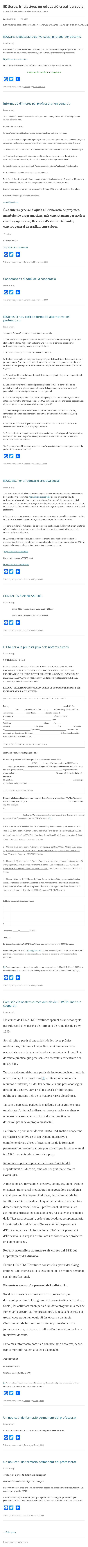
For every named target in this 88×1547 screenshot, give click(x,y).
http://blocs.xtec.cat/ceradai (16, 247)
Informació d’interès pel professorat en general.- (37, 103)
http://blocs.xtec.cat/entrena (15, 59)
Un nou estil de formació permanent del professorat (39, 1417)
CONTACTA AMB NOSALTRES (23, 596)
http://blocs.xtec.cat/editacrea (16, 564)
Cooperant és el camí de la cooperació (29, 279)
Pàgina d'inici (9, 19)
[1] (50, 818)
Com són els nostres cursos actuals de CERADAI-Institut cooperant (42, 1003)
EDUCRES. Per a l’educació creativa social (31, 481)
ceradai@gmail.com (10, 202)
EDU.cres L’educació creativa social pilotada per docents (42, 37)
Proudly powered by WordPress (15, 1542)
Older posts (9, 1532)
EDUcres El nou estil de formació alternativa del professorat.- (36, 318)
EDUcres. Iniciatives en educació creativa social (44, 6)
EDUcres (24, 19)
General (27, 86)
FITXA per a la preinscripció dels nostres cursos (36, 647)
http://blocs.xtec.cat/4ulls (39, 497)
